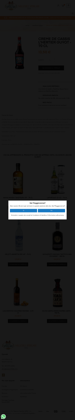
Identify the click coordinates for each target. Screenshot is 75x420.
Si (23, 210)
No (51, 210)
